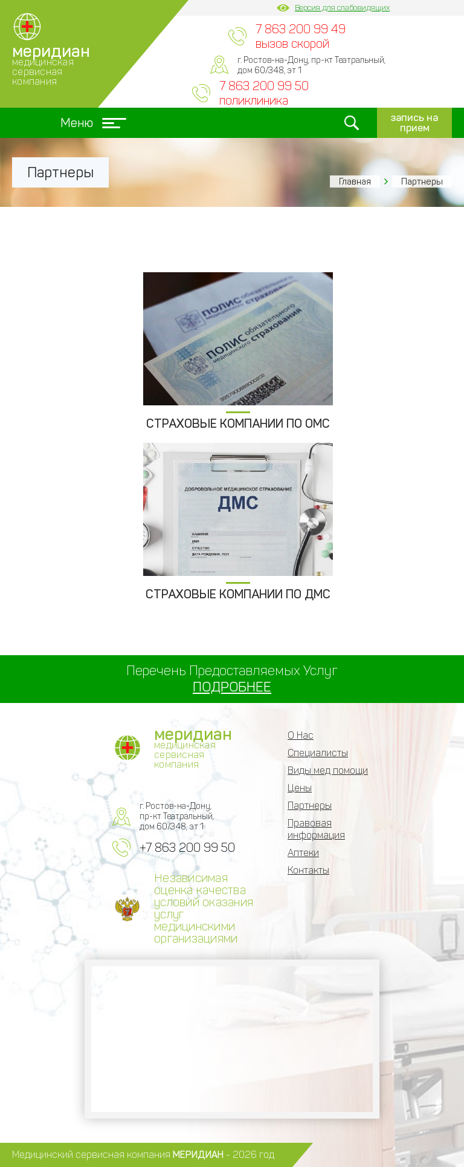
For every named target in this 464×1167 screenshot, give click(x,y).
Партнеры (310, 805)
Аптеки (303, 852)
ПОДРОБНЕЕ (232, 687)
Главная (355, 181)
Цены (300, 788)
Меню (93, 123)
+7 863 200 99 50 (187, 847)
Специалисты (318, 753)
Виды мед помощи (328, 770)
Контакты (308, 870)
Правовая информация (316, 829)
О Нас (301, 735)
